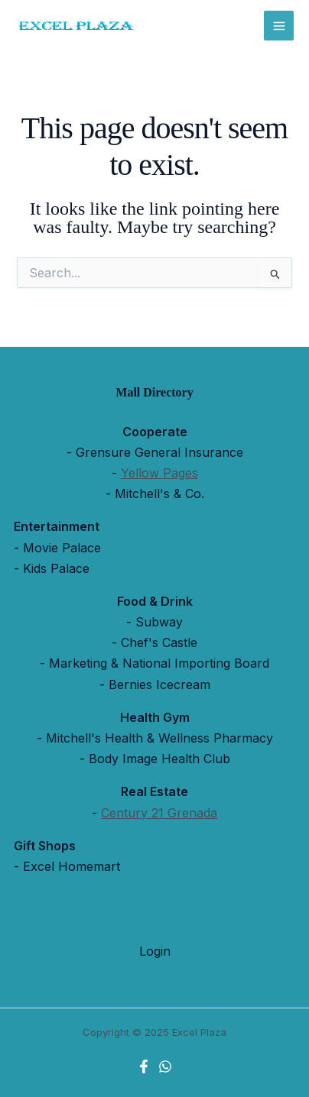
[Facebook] (144, 1066)
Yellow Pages (159, 473)
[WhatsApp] (165, 1066)
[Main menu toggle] (279, 25)
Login (155, 951)
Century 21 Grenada (159, 812)
